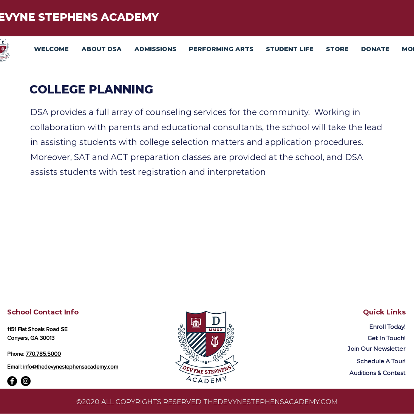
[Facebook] (12, 381)
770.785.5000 (43, 353)
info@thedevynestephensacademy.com (70, 366)
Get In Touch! (386, 338)
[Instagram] (26, 381)
